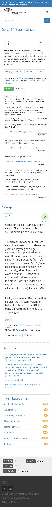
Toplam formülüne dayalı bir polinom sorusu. (22, 386)
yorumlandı (36, 132)
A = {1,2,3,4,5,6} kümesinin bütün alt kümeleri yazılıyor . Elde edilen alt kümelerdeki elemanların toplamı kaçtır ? (26, 357)
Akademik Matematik (14, 404)
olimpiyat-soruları (13, 71)
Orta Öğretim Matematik (25, 78)
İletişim (4, 482)
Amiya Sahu (33, 493)
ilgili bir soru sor (14, 335)
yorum (20, 88)
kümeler (40, 71)
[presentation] (32, 53)
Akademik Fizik (11, 409)
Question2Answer (21, 498)
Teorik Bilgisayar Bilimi (14, 415)
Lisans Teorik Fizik (12, 426)
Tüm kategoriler (16, 398)
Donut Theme (8, 493)
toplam (29, 71)
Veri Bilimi (9, 432)
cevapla (43, 135)
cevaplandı (9, 327)
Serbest (7, 444)
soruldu (32, 81)
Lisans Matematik (12, 421)
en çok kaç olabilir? (15, 380)
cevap (9, 88)
